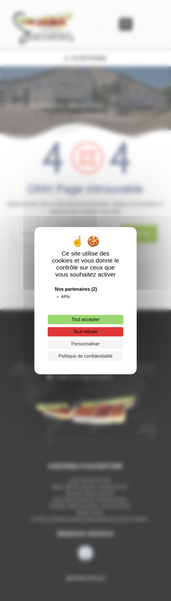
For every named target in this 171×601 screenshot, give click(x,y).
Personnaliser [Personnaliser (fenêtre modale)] (85, 343)
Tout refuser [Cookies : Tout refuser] (85, 331)
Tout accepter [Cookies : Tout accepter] (85, 319)
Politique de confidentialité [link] (85, 356)
